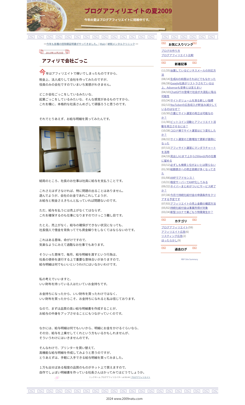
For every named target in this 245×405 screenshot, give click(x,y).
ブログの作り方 (170, 51)
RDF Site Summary (189, 259)
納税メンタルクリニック (121, 44)
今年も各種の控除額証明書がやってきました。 (73, 44)
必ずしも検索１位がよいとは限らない (193, 165)
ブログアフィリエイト (140, 377)
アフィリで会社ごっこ (65, 60)
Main (103, 44)
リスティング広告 (172, 236)
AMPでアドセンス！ (182, 177)
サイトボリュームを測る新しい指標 (191, 100)
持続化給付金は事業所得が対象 (189, 208)
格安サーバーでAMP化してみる (189, 182)
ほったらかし (169, 240)
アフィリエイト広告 (173, 232)
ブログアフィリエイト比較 (177, 55)
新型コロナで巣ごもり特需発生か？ (191, 212)
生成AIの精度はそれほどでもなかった (193, 79)
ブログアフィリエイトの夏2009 (128, 10)
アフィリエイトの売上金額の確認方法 (193, 203)
